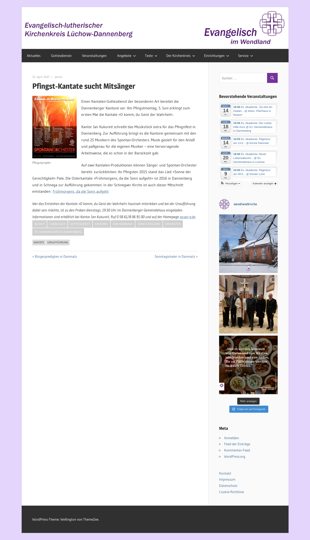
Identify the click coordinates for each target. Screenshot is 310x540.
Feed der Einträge (237, 444)
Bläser (39, 224)
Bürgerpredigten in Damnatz (56, 256)
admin (59, 77)
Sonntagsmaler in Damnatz (175, 256)
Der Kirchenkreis (180, 55)
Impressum (227, 479)
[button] (230, 183)
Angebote (126, 55)
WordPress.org (234, 456)
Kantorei (101, 224)
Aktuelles (33, 55)
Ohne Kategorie (149, 224)
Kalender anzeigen (264, 183)
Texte (151, 55)
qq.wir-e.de (187, 217)
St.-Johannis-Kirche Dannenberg (58, 232)
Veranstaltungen (94, 55)
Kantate (39, 242)
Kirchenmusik (123, 224)
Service (245, 55)
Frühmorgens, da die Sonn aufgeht (81, 191)
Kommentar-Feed (237, 450)
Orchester (173, 224)
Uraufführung (57, 242)
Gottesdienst (80, 224)
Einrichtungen (216, 55)
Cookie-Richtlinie (231, 492)
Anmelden (231, 438)
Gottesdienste (61, 55)
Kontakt (225, 473)
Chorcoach (57, 224)
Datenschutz (228, 485)
